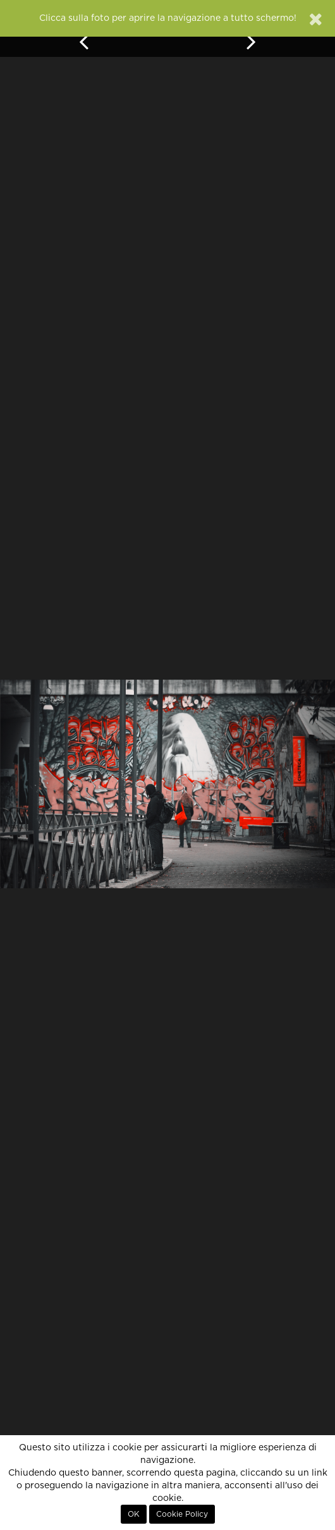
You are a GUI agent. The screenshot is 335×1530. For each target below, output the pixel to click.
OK (134, 1514)
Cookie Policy (182, 1514)
